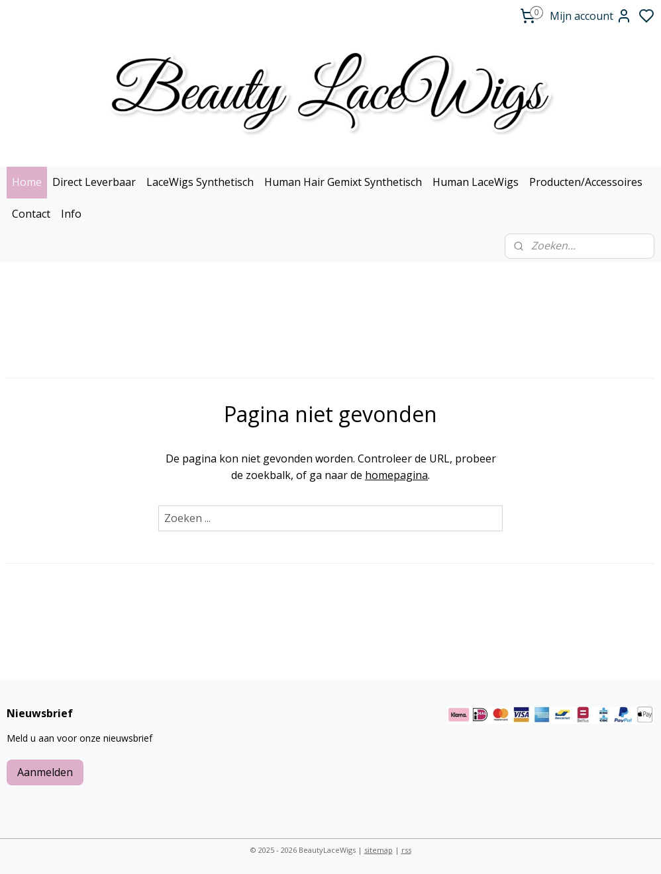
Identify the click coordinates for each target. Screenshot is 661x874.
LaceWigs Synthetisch (200, 182)
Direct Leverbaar (94, 182)
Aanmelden (45, 772)
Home (27, 182)
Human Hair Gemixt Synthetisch (343, 182)
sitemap (378, 850)
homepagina (396, 475)
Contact (31, 213)
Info (71, 213)
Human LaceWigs (475, 182)
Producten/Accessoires (585, 182)
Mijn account (591, 16)
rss (406, 850)
